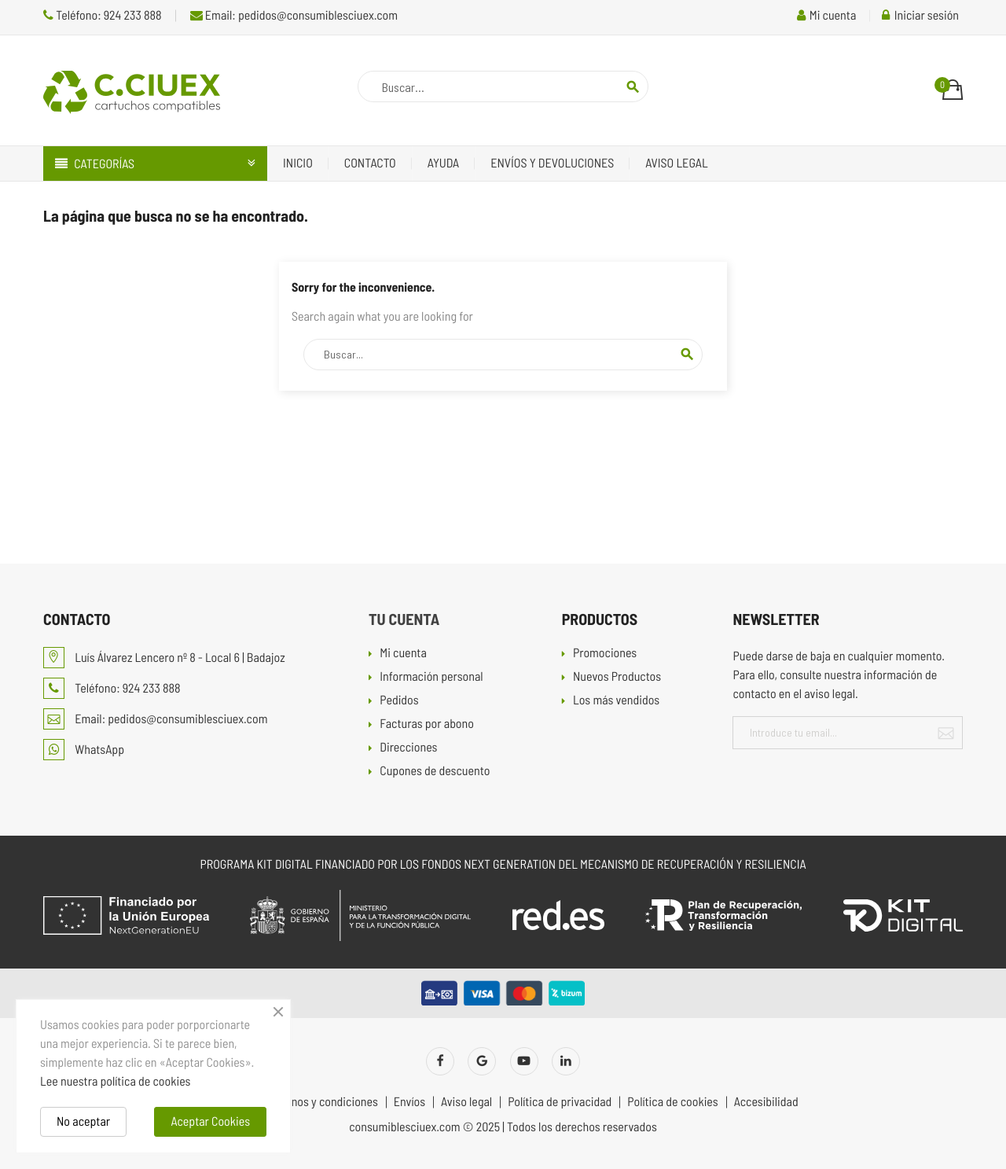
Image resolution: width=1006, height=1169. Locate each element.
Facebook (440, 1061)
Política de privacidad (559, 1102)
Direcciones (408, 748)
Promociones (605, 653)
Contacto (370, 163)
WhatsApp (83, 749)
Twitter (482, 1061)
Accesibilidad (766, 1102)
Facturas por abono (427, 724)
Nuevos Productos (617, 677)
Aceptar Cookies (210, 1121)
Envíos (409, 1102)
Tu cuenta (404, 618)
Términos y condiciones (320, 1102)
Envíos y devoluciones (552, 163)
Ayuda (444, 163)
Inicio (298, 163)
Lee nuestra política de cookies (115, 1081)
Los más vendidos (616, 701)
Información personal (431, 677)
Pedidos (399, 701)
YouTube (524, 1061)
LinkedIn (566, 1061)
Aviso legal (676, 163)
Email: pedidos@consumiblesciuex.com (294, 15)
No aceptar (83, 1121)
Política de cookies (672, 1102)
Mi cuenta (403, 653)
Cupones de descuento (435, 771)
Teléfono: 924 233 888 (102, 15)
